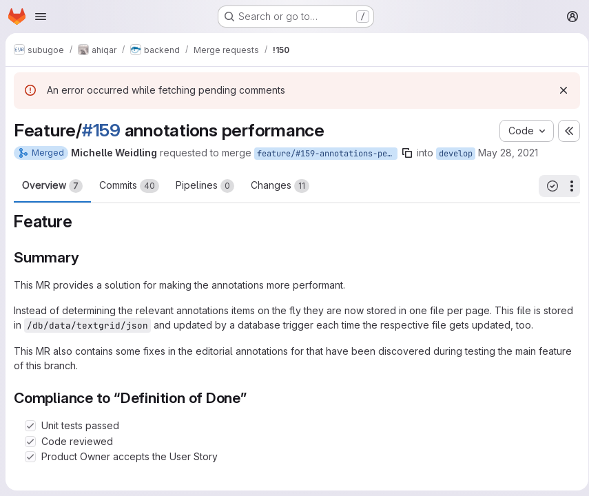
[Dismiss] (558, 90)
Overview (52, 186)
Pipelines (205, 186)
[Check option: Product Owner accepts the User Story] (30, 456)
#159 (101, 130)
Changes (280, 186)
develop (456, 153)
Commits (129, 186)
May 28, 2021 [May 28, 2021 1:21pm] (508, 152)
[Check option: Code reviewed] (30, 441)
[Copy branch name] (407, 153)
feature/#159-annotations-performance (327, 153)
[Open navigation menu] (41, 17)
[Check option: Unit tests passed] (30, 425)
